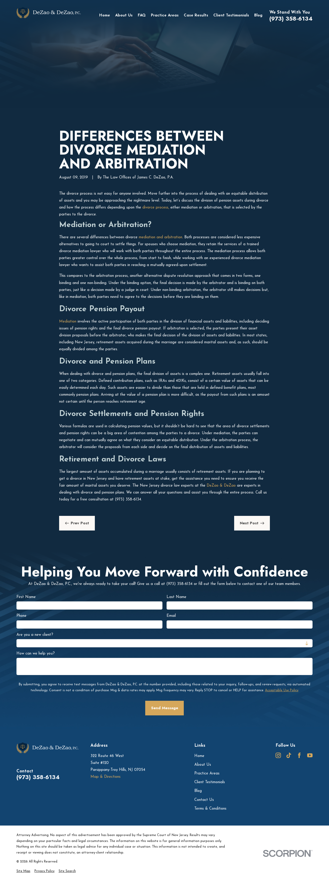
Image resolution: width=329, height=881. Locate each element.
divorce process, (155, 208)
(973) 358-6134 (291, 19)
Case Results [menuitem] (196, 15)
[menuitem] (23, 871)
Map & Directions (105, 777)
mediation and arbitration (160, 237)
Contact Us (204, 800)
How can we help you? (35, 654)
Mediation (67, 322)
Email (171, 616)
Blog (198, 791)
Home (199, 756)
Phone (21, 616)
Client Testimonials (209, 782)
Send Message (164, 708)
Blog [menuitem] (258, 15)
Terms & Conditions (210, 809)
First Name (26, 597)
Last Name (176, 597)
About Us (202, 765)
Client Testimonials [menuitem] (231, 15)
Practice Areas (207, 773)
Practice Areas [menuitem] (165, 15)
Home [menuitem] (104, 15)
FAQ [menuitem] (142, 15)
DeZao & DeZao (220, 486)
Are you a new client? (34, 635)
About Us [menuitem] (124, 15)
